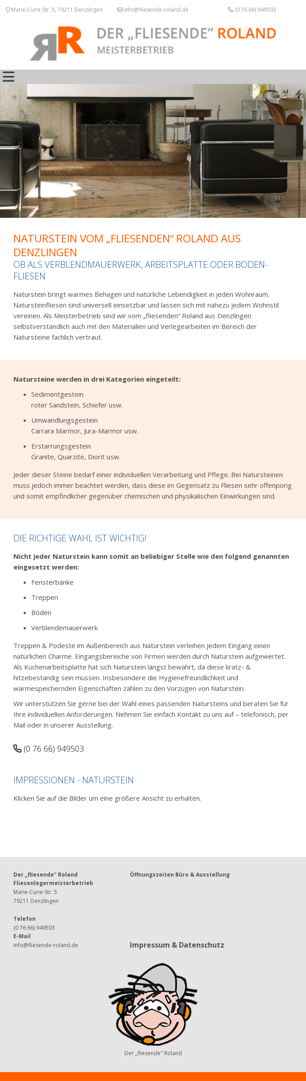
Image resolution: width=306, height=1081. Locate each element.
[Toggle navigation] (8, 77)
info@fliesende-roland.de (153, 9)
